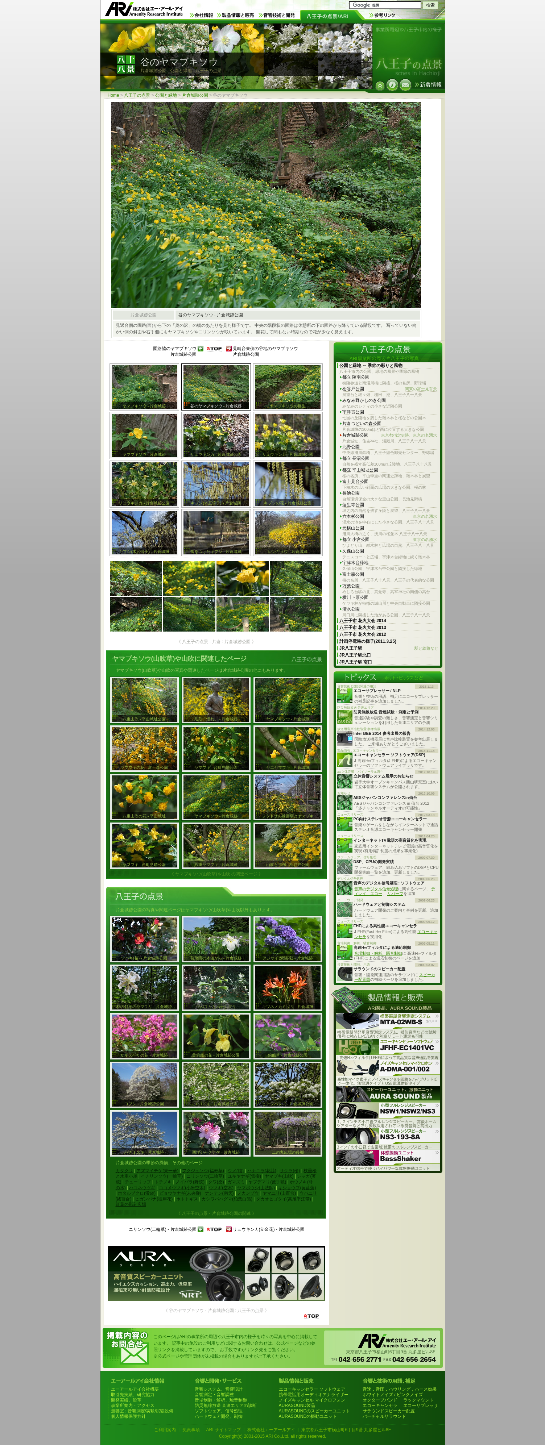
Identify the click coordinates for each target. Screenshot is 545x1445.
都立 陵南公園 (355, 377)
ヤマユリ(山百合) (279, 1193)
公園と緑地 (166, 95)
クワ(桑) (216, 1181)
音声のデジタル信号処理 (376, 889)
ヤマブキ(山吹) (279, 1176)
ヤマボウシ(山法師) (256, 1187)
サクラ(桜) (290, 1170)
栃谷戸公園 (389, 389)
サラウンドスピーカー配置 (389, 1410)
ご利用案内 (165, 1429)
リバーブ (395, 893)
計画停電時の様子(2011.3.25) (367, 641)
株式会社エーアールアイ (271, 1429)
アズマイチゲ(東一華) (157, 1170)
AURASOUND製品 (297, 1405)
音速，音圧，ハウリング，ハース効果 (400, 1389)
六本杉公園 (389, 516)
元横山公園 (353, 527)
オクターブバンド (380, 1400)
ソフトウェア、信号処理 (219, 1410)
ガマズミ (236, 1181)
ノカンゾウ (248, 1193)
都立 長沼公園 (355, 458)
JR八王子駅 (388, 648)
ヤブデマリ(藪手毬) (267, 1181)
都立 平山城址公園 (360, 469)
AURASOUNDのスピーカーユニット (314, 1410)
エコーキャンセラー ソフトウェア (312, 1389)
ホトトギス (187, 1199)
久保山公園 (353, 551)
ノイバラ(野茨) (190, 1181)
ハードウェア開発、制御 (219, 1416)
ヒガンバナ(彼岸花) (154, 1199)
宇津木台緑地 (355, 562)
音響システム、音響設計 (219, 1389)
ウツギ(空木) (221, 1187)
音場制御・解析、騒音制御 (378, 953)
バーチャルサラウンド (384, 1416)
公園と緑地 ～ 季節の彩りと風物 (371, 365)
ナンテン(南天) (219, 1193)
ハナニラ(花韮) (261, 1170)
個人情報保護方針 (128, 1416)
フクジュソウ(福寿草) (203, 1170)
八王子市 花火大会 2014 (362, 620)
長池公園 (351, 493)
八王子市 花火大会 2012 (362, 634)
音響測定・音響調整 (214, 1394)
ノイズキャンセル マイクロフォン (312, 1400)
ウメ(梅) (236, 1170)
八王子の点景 (137, 95)
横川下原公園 (355, 597)
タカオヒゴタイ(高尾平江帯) (283, 1199)
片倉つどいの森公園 (361, 423)
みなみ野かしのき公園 (364, 400)
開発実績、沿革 (126, 1400)
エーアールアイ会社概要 (135, 1389)
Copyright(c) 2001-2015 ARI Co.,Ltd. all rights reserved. (272, 1436)
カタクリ (124, 1170)
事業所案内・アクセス (132, 1405)
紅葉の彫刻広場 (131, 1204)
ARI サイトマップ (223, 1429)
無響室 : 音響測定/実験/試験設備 (142, 1410)
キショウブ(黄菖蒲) (297, 1187)
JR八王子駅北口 (355, 655)
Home (113, 95)
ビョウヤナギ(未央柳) (180, 1193)
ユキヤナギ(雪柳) (244, 1176)
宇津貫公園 (353, 412)
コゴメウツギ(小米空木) (182, 1187)
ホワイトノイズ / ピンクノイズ (393, 1394)
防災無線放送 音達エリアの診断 (226, 1405)
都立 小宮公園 (389, 539)
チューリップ (138, 1181)
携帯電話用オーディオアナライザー (313, 1394)
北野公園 (351, 446)
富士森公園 (353, 574)
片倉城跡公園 (195, 95)
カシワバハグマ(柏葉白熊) (227, 1199)
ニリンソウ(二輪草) (205, 1176)
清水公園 (351, 609)
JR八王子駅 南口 (355, 662)
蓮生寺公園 (353, 504)
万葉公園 (351, 585)
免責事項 (191, 1429)
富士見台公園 (355, 481)
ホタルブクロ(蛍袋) (137, 1193)
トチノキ (163, 1181)
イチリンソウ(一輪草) (162, 1176)
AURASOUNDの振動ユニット (308, 1416)
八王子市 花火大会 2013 (362, 627)
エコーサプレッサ (420, 1405)
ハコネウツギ (142, 1187)
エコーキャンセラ (380, 1405)
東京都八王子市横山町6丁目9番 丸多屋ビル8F (346, 1429)
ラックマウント (418, 1400)
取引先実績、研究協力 (132, 1394)
